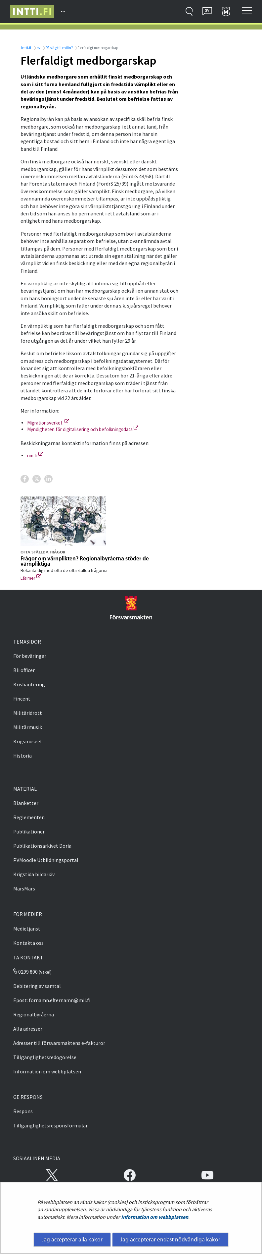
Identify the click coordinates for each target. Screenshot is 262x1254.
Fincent (21, 698)
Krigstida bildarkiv (34, 874)
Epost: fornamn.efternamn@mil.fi (51, 1000)
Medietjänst (26, 928)
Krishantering (29, 684)
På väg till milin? (59, 47)
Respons (23, 1111)
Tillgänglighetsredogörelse (44, 1057)
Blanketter (25, 803)
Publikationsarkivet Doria (42, 845)
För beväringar (29, 656)
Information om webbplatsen (154, 1217)
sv (38, 47)
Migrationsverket (48, 423)
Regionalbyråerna (33, 1014)
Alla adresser (27, 1028)
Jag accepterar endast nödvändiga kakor (170, 1239)
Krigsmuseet (27, 741)
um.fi (35, 455)
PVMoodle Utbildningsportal (45, 860)
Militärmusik (27, 727)
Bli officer (24, 670)
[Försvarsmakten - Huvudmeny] (59, 11)
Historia (22, 755)
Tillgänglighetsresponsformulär (50, 1125)
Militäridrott (27, 713)
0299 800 (25, 971)
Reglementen (29, 817)
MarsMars (24, 888)
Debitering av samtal (37, 986)
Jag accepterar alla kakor (72, 1239)
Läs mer (31, 578)
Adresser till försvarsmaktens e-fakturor (59, 1043)
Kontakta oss (28, 943)
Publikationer (29, 831)
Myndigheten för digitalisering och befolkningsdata (82, 429)
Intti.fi (26, 47)
